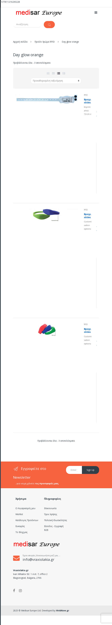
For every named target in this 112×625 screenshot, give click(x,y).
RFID (86, 95)
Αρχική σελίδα (20, 41)
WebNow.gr (62, 610)
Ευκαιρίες (20, 526)
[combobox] (27, 24)
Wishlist (19, 514)
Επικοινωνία (50, 508)
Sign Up (90, 469)
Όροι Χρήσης (50, 514)
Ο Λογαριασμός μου (25, 508)
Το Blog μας (21, 532)
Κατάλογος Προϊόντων (26, 520)
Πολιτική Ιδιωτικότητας (55, 520)
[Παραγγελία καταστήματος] (56, 81)
